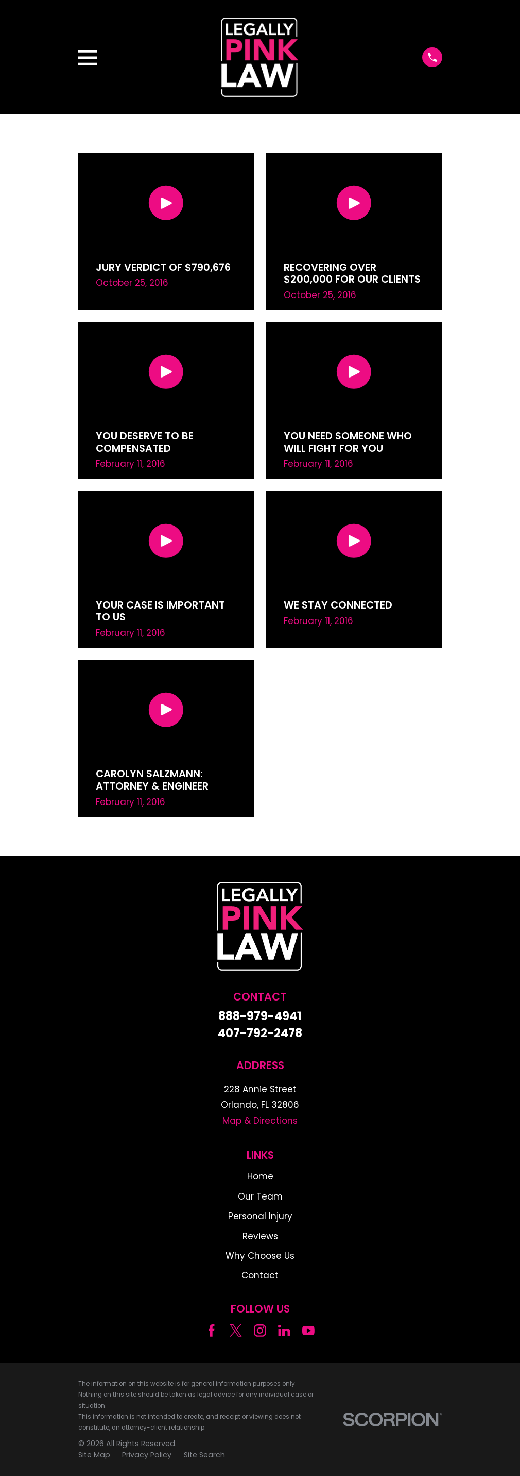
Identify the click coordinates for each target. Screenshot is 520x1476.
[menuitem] (94, 1455)
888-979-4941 (260, 1016)
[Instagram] (260, 1330)
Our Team (260, 1196)
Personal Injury (260, 1216)
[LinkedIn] (284, 1330)
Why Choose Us (260, 1256)
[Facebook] (211, 1330)
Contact (260, 1275)
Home (260, 1176)
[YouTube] (308, 1330)
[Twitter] (236, 1330)
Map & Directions (260, 1120)
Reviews (260, 1236)
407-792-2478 (260, 1033)
